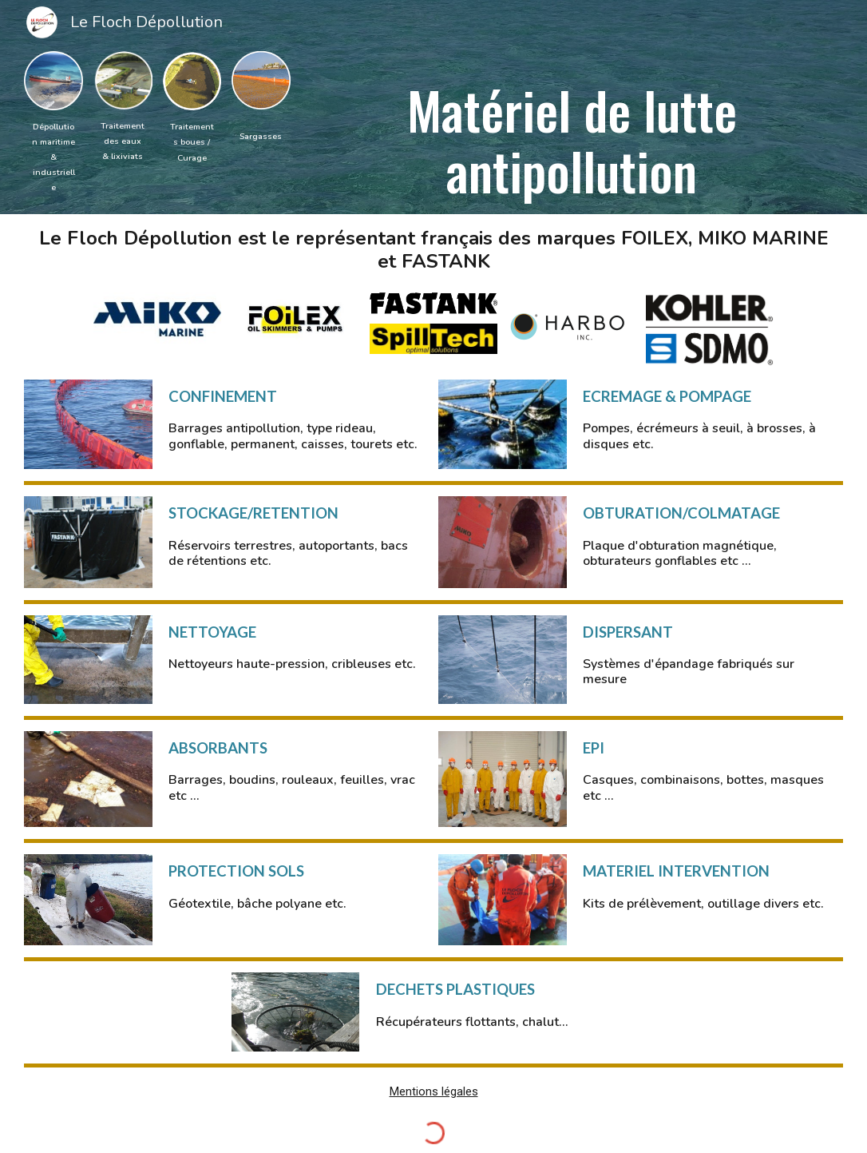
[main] (53, 156)
